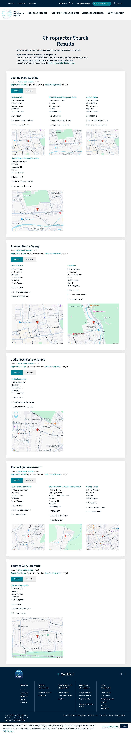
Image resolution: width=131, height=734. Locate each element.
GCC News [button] (32, 3)
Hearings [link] (61, 699)
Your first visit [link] (42, 696)
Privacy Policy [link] (82, 715)
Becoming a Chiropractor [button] (93, 13)
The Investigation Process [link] (65, 696)
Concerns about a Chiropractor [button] (65, 13)
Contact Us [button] (22, 3)
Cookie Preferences (93, 715)
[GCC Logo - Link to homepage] (13, 13)
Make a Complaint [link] (64, 692)
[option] (121, 3)
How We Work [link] (24, 693)
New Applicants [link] (105, 708)
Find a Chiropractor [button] (101, 4)
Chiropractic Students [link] (85, 696)
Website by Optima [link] (120, 715)
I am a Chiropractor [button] (115, 13)
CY (121, 4)
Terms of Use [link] (103, 715)
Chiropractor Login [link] (106, 692)
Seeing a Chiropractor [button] (37, 13)
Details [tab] (16, 91)
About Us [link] (24, 685)
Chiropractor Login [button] (83, 3)
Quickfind (65, 674)
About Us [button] (11, 3)
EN (117, 4)
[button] (114, 3)
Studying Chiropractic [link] (85, 692)
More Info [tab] (29, 91)
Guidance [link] (103, 705)
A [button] (66, 3)
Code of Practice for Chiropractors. (61, 63)
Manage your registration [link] (107, 699)
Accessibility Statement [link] (69, 715)
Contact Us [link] (24, 702)
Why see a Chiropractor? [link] (45, 692)
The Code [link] (103, 702)
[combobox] (117, 4)
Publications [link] (24, 696)
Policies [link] (23, 699)
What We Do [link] (24, 690)
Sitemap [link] (110, 715)
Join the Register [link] (105, 696)
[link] (121, 674)
